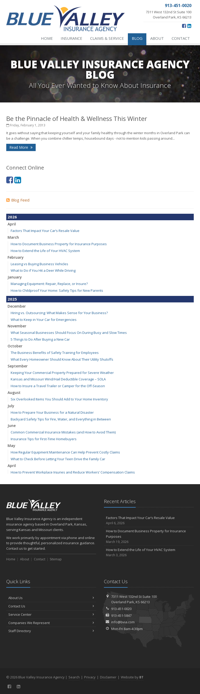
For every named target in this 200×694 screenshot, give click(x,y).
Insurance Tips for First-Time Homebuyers (44, 439)
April (12, 224)
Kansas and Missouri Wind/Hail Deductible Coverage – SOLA (58, 379)
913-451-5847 (121, 615)
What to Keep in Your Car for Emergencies (44, 319)
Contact (181, 38)
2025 (12, 299)
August (14, 392)
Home (47, 38)
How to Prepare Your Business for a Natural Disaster (52, 412)
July (11, 405)
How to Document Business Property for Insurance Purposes (59, 244)
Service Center (51, 614)
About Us (51, 597)
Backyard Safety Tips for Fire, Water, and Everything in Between (61, 419)
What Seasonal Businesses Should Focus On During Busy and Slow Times (69, 332)
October (15, 345)
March (13, 237)
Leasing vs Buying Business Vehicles (39, 264)
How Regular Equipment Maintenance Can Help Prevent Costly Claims (65, 452)
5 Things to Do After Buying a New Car (40, 339)
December (17, 306)
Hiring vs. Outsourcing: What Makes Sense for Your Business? (59, 312)
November (17, 325)
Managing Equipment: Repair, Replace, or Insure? (49, 283)
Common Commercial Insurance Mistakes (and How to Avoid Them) (63, 432)
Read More (21, 147)
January (15, 277)
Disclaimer (108, 677)
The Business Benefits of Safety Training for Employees (55, 352)
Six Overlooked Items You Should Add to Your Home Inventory (59, 399)
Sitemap (56, 559)
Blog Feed (17, 200)
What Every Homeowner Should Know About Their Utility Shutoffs (62, 359)
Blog (137, 38)
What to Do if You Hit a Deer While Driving (43, 270)
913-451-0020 (121, 608)
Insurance (71, 38)
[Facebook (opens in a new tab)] (184, 26)
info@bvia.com (123, 622)
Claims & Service (107, 38)
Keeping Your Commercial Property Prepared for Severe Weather (62, 372)
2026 (12, 216)
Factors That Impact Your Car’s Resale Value (45, 230)
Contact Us (51, 606)
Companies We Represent (51, 622)
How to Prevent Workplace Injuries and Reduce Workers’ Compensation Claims (73, 472)
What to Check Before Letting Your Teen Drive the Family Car (58, 459)
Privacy (90, 677)
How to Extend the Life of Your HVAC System (45, 250)
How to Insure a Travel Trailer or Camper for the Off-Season (58, 386)
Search (74, 677)
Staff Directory (51, 630)
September (18, 366)
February (16, 257)
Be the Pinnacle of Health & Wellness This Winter (76, 118)
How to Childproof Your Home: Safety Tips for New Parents (57, 290)
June (12, 425)
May (11, 445)
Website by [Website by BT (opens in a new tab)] (132, 677)
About (157, 38)
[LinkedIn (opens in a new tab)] (189, 26)
